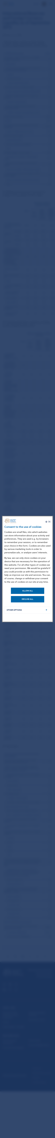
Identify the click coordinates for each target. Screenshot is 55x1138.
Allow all (27, 590)
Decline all (27, 599)
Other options (14, 610)
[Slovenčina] (48, 521)
